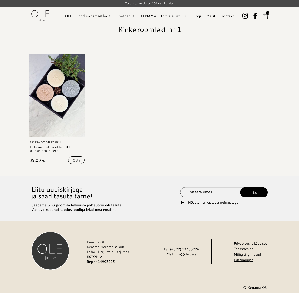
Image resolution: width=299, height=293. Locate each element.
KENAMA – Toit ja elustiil (161, 15)
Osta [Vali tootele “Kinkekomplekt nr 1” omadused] (76, 160)
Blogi (196, 15)
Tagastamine (243, 248)
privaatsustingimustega (220, 202)
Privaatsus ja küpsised (251, 243)
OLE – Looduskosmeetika (86, 15)
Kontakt (227, 15)
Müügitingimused (247, 254)
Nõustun (213, 202)
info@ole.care (185, 254)
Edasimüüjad (243, 259)
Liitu (254, 192)
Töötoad (124, 15)
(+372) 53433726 (184, 249)
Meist (210, 15)
